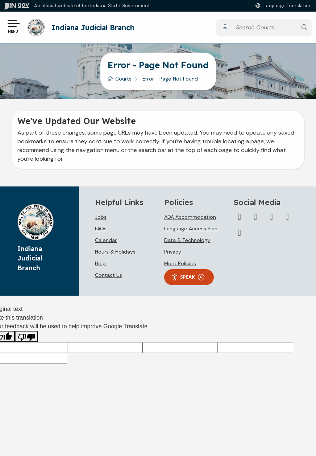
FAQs (101, 229)
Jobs (101, 217)
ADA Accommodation (190, 217)
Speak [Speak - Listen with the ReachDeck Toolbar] (187, 277)
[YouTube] (255, 217)
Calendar (106, 240)
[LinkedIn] (271, 217)
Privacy (172, 252)
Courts (123, 79)
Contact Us (108, 275)
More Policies (180, 263)
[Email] (239, 233)
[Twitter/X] (239, 217)
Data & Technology (187, 240)
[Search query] (264, 28)
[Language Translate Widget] (284, 5)
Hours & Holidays (115, 252)
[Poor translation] (26, 336)
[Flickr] (287, 217)
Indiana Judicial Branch (93, 27)
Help (100, 263)
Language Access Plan (190, 229)
